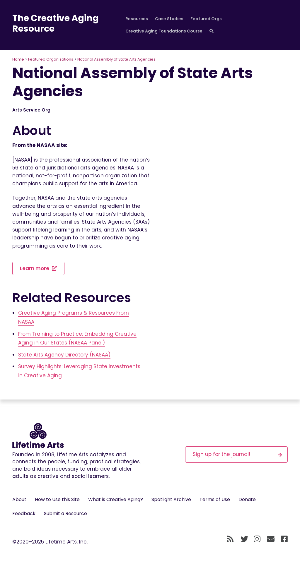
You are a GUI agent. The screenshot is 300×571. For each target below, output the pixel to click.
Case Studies (169, 19)
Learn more (38, 268)
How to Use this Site (57, 499)
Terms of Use (215, 499)
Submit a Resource (65, 513)
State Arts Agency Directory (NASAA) (64, 354)
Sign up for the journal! (237, 454)
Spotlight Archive (171, 499)
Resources (136, 19)
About (19, 499)
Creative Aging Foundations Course (163, 31)
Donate (247, 499)
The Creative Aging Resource (55, 23)
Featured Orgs (206, 19)
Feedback (23, 513)
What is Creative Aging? (115, 499)
